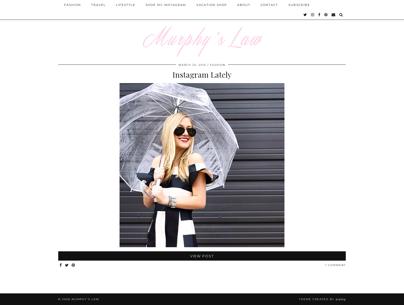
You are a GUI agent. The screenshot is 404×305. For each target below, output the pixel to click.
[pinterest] (326, 15)
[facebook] (319, 15)
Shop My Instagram (166, 5)
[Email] (334, 15)
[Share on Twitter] (67, 265)
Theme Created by (322, 299)
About (243, 5)
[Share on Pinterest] (73, 265)
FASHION (217, 65)
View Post (202, 256)
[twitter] (305, 15)
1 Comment (335, 265)
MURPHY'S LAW (85, 299)
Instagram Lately (202, 74)
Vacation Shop (211, 5)
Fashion (72, 5)
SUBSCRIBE (299, 5)
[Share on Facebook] (61, 265)
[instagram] (313, 15)
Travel (98, 5)
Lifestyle (125, 5)
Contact (269, 5)
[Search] (341, 15)
